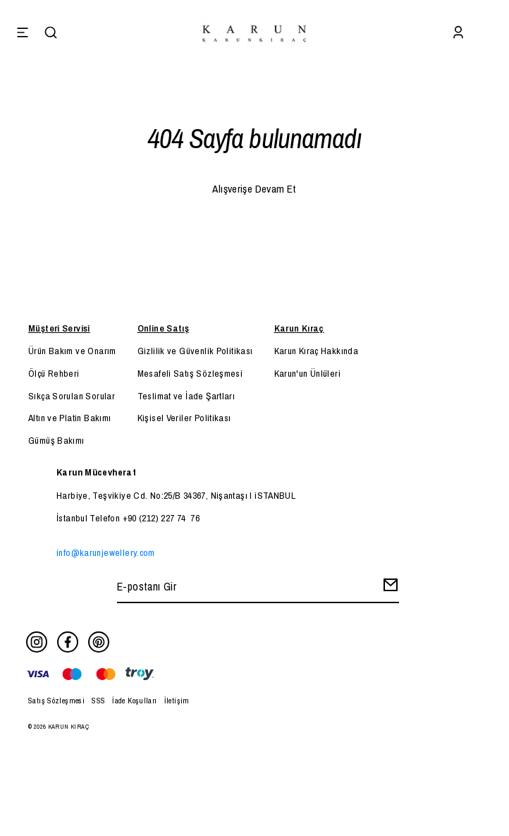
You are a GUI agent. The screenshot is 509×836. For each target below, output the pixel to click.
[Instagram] (36, 642)
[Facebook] (67, 642)
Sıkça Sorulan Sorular (71, 395)
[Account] (458, 34)
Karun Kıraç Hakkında (316, 350)
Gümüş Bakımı (56, 440)
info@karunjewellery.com (105, 552)
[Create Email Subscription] (388, 587)
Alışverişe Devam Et (254, 188)
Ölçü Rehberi (54, 373)
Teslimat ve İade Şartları (186, 395)
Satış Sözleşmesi (56, 700)
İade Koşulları (134, 700)
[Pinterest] (98, 642)
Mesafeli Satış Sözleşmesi (190, 373)
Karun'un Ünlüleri (307, 373)
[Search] (50, 34)
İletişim (177, 700)
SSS (98, 700)
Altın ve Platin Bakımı (69, 417)
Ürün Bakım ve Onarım (72, 350)
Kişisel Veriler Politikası (184, 417)
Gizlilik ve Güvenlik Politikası (195, 350)
